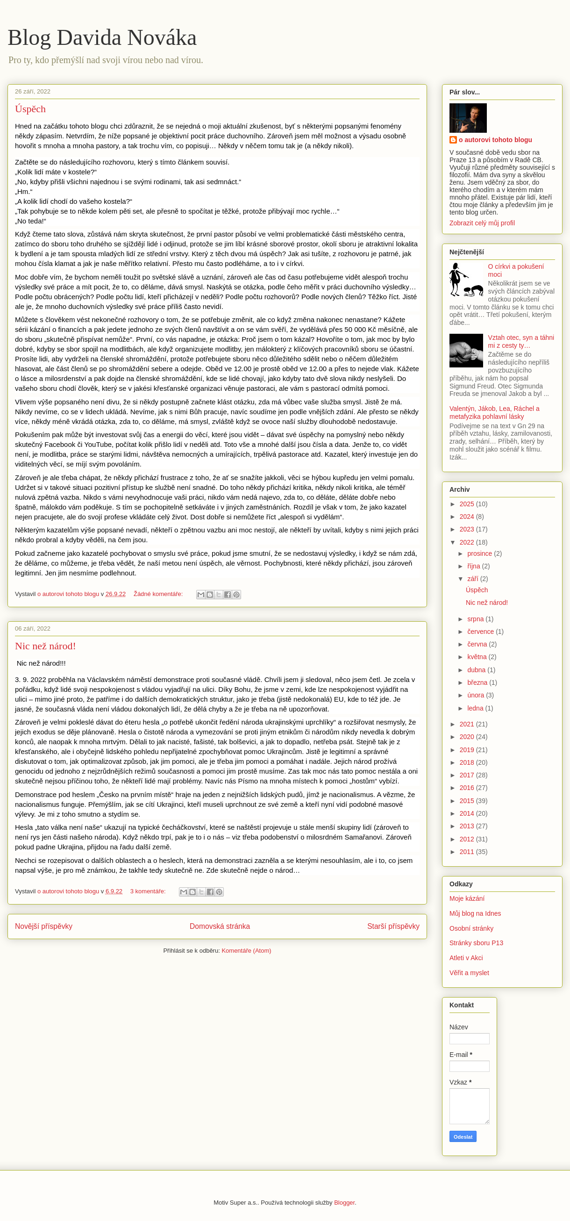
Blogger (344, 1202)
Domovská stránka (220, 926)
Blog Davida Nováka (102, 37)
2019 (468, 750)
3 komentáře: (149, 891)
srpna (476, 619)
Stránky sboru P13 (476, 943)
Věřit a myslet (469, 973)
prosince (480, 553)
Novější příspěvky (43, 926)
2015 (468, 800)
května (477, 657)
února (476, 695)
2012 (468, 839)
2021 (468, 724)
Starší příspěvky (393, 926)
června (478, 644)
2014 (468, 813)
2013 (468, 826)
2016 (468, 787)
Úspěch (30, 109)
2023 (468, 529)
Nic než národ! (45, 646)
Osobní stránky (471, 928)
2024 (468, 516)
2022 (468, 542)
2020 (468, 736)
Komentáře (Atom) (246, 950)
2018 (468, 762)
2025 (468, 504)
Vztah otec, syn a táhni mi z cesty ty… (521, 341)
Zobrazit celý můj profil (482, 223)
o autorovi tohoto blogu (495, 140)
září (473, 578)
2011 (468, 851)
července (481, 631)
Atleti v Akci (466, 958)
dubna (477, 670)
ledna (476, 708)
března (478, 682)
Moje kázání (466, 898)
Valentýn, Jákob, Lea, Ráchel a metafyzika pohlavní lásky (494, 412)
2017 (468, 775)
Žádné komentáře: (159, 593)
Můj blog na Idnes (475, 913)
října (474, 566)
